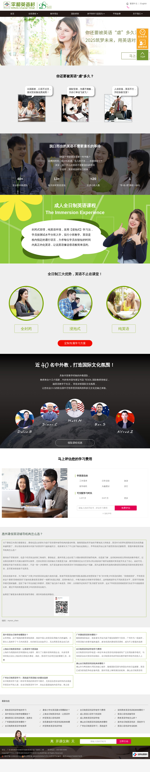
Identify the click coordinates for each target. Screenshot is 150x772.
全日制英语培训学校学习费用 (92, 710)
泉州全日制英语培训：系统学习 (131, 722)
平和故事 (117, 14)
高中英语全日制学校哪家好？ (17, 714)
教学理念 (54, 14)
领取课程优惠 (75, 442)
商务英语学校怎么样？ (127, 718)
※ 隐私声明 (106, 513)
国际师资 (75, 14)
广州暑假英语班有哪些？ (15, 722)
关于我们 (138, 14)
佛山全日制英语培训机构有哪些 (93, 722)
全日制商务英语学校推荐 (15, 726)
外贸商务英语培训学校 (52, 726)
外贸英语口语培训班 (51, 718)
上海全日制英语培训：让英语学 (56, 714)
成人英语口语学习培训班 (90, 714)
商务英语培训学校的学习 (15, 710)
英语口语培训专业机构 (127, 726)
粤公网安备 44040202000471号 (35, 756)
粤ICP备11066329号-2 (12, 756)
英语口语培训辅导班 (126, 714)
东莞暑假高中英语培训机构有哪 (56, 722)
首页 (12, 14)
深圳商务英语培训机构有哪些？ (131, 710)
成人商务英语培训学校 (90, 718)
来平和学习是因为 (96, 14)
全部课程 (33, 14)
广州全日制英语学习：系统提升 (93, 726)
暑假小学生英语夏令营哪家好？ (56, 710)
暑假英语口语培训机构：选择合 (18, 718)
